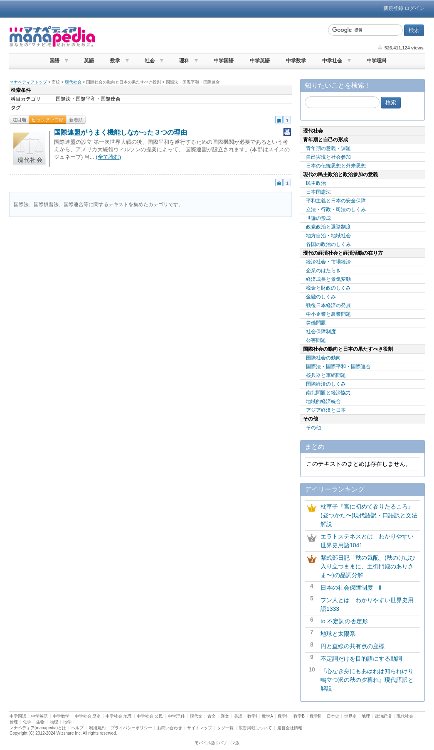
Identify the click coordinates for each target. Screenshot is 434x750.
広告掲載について (255, 727)
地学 (67, 722)
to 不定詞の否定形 (344, 621)
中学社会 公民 (150, 716)
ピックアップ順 (48, 119)
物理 (54, 722)
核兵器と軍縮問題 (326, 375)
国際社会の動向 (323, 358)
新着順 (76, 119)
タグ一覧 (225, 727)
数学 (115, 61)
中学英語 (260, 61)
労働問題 (316, 323)
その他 (313, 427)
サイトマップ (199, 727)
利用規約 (97, 727)
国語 (54, 61)
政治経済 (383, 716)
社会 (150, 61)
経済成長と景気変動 (328, 279)
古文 (211, 716)
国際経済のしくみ (326, 384)
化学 (27, 722)
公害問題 (316, 340)
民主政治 (316, 183)
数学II (283, 716)
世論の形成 (318, 218)
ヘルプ (77, 727)
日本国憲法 (318, 192)
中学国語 (224, 61)
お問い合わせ (169, 727)
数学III (315, 716)
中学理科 (377, 61)
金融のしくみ (321, 297)
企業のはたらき (323, 270)
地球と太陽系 (338, 633)
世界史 (350, 716)
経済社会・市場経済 (328, 262)
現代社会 (73, 82)
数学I (252, 716)
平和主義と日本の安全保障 (336, 201)
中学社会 (332, 61)
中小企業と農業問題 (328, 314)
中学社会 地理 (119, 716)
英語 (89, 61)
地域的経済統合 (323, 401)
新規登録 (393, 8)
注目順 (19, 119)
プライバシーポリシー (131, 727)
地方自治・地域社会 (328, 236)
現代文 (196, 716)
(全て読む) (108, 157)
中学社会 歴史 (88, 716)
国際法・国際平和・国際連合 (338, 366)
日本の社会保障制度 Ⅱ (351, 587)
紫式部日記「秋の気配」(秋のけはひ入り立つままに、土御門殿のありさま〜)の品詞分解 (368, 566)
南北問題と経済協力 (328, 393)
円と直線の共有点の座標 (353, 646)
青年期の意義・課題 (328, 148)
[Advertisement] (210, 36)
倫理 (14, 722)
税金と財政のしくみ (328, 288)
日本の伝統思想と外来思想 (336, 166)
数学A (267, 716)
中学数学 (296, 61)
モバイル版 (205, 742)
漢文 (225, 716)
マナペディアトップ (28, 82)
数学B (299, 716)
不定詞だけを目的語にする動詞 (361, 658)
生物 (40, 722)
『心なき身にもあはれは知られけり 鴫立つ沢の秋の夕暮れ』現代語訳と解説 (370, 680)
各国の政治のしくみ (328, 244)
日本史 (333, 716)
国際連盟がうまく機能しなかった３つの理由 (120, 132)
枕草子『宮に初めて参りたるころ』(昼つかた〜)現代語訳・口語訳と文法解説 (369, 515)
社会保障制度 (321, 331)
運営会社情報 (289, 727)
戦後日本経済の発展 (328, 305)
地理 (366, 716)
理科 (184, 61)
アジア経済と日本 (326, 410)
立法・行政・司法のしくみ (336, 209)
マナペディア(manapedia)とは (38, 727)
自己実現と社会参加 (328, 157)
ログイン (414, 8)
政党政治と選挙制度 (328, 227)
